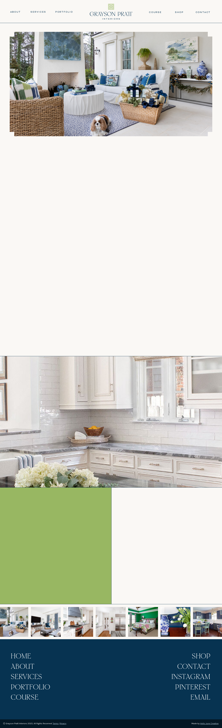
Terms (56, 723)
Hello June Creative (209, 723)
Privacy (62, 723)
